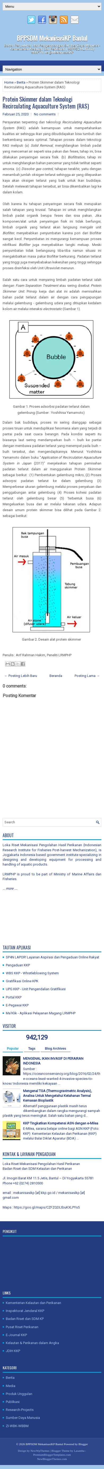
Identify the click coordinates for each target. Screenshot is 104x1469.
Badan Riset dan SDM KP (25, 1319)
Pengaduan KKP (18, 965)
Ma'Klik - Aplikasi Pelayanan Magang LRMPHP (40, 1013)
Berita (21, 82)
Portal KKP (13, 997)
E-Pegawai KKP (17, 1005)
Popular (13, 1048)
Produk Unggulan (19, 1394)
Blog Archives (55, 1048)
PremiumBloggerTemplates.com (52, 1454)
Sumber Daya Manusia (23, 1418)
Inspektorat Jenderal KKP (25, 1311)
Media (10, 1386)
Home (8, 82)
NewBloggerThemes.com (52, 1459)
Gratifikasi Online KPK (22, 981)
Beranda (55, 676)
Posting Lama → (87, 676)
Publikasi (13, 1402)
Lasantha (79, 1450)
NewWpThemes (39, 1450)
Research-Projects (20, 1410)
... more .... (10, 888)
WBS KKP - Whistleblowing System (32, 973)
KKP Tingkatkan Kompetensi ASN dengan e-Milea (60, 1123)
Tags (31, 1048)
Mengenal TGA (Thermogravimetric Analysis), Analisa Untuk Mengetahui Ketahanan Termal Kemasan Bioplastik (57, 1095)
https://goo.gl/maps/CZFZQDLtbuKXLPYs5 (47, 1207)
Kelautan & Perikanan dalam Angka (32, 1343)
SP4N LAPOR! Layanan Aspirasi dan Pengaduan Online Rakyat (52, 957)
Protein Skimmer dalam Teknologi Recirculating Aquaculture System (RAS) (46, 102)
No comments (45, 114)
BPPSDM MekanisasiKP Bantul (52, 38)
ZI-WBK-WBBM (17, 1426)
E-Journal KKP (16, 1335)
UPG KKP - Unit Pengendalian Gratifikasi (36, 989)
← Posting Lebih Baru (20, 676)
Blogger (83, 1444)
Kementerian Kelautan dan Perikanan (33, 1303)
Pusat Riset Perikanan (22, 1327)
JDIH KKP (13, 1351)
